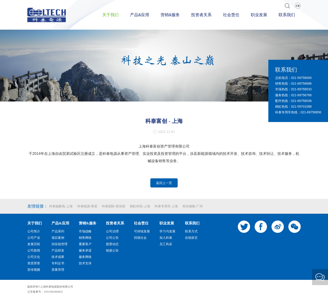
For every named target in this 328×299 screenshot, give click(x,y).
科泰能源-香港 (87, 206)
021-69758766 (301, 95)
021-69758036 (301, 101)
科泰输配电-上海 (61, 206)
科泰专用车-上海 (166, 206)
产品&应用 (139, 15)
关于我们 (110, 15)
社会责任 (231, 15)
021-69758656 (311, 112)
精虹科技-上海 (140, 206)
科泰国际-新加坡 (113, 206)
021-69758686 (301, 83)
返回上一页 (164, 183)
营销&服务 (170, 15)
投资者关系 (201, 15)
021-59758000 (301, 78)
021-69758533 (301, 89)
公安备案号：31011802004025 (45, 291)
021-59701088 (301, 106)
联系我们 (287, 15)
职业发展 (259, 15)
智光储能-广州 (192, 206)
